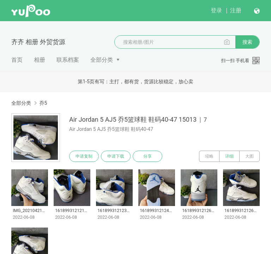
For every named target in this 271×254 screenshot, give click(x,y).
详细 (229, 156)
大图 (249, 156)
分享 (147, 156)
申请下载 (115, 156)
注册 (235, 10)
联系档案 (67, 59)
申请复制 (84, 156)
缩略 (209, 156)
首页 (17, 59)
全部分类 (101, 59)
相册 (39, 59)
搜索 (247, 42)
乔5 (43, 103)
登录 (216, 10)
